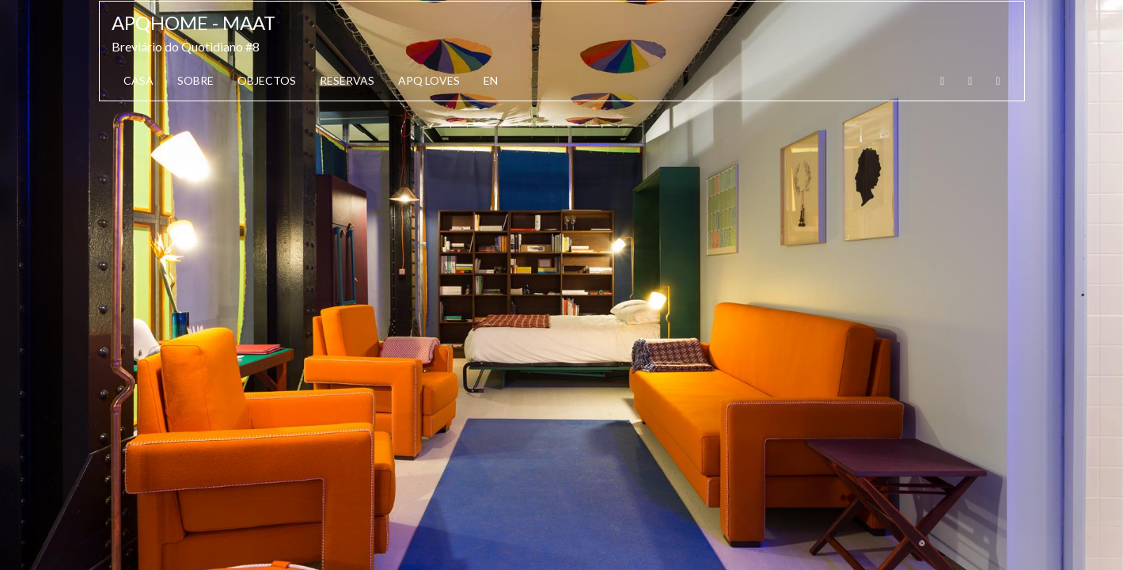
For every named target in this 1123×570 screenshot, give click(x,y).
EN (491, 80)
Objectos (266, 80)
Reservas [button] (347, 80)
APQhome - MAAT (193, 22)
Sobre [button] (195, 80)
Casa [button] (138, 80)
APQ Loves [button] (429, 80)
